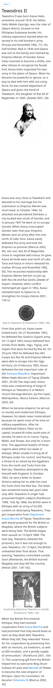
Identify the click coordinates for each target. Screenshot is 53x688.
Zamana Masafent (18, 373)
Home (6, 4)
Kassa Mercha (33, 627)
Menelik (33, 668)
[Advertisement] (26, 167)
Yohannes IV (20, 680)
